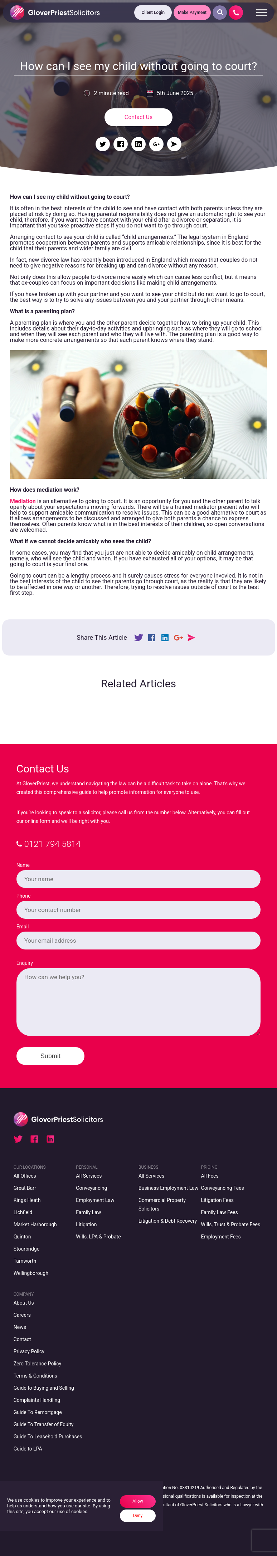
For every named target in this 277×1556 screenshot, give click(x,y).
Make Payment (192, 12)
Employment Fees (221, 1237)
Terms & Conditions (35, 1376)
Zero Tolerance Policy (37, 1363)
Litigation (86, 1224)
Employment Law (95, 1200)
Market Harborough (35, 1224)
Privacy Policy (29, 1351)
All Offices (25, 1176)
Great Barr (25, 1188)
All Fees (210, 1176)
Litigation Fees (217, 1200)
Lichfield (23, 1212)
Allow (137, 1501)
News (20, 1327)
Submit (50, 1056)
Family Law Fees (219, 1212)
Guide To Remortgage (38, 1412)
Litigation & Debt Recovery (167, 1221)
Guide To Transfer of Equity (44, 1424)
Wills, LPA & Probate (98, 1237)
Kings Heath (27, 1200)
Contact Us (139, 117)
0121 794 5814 (48, 844)
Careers (22, 1315)
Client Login (152, 12)
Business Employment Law (168, 1188)
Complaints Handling (37, 1400)
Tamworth (25, 1261)
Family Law (88, 1212)
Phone (23, 895)
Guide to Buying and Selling (44, 1388)
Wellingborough (31, 1273)
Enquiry (24, 963)
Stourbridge (26, 1249)
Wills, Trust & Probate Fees (231, 1224)
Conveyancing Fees (222, 1188)
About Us (24, 1303)
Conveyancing (91, 1188)
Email (22, 926)
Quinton (22, 1237)
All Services (89, 1176)
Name (23, 865)
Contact (22, 1339)
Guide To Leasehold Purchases (48, 1436)
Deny (138, 1515)
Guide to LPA (28, 1449)
